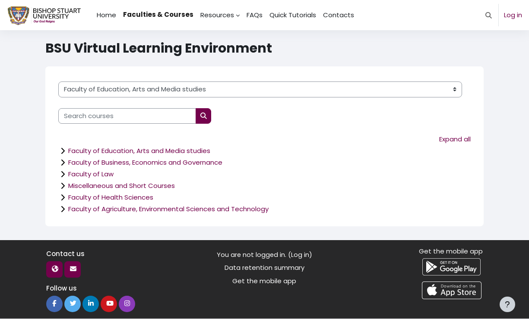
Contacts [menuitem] (338, 14)
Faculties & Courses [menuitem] (158, 14)
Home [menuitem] (106, 14)
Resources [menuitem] (217, 14)
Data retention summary (264, 267)
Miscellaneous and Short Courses (121, 186)
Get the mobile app (264, 281)
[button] (489, 15)
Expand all (455, 139)
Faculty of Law (91, 174)
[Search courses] (127, 116)
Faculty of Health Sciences (110, 197)
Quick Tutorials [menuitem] (292, 14)
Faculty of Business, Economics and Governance (145, 162)
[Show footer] (507, 304)
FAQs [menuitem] (255, 14)
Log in (513, 14)
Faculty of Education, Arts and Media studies (139, 151)
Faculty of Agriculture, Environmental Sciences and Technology (168, 209)
